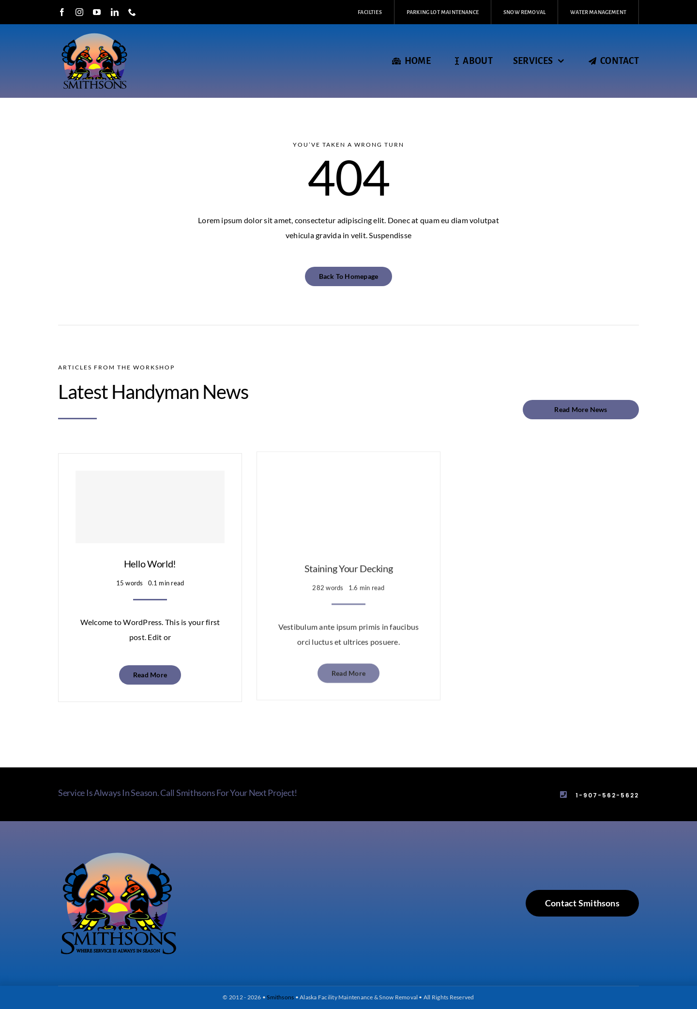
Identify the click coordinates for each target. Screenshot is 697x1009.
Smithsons (280, 997)
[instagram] (79, 12)
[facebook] (62, 12)
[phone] (132, 12)
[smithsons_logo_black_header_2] (94, 32)
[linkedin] (115, 12)
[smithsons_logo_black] (118, 853)
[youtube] (97, 12)
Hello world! (150, 556)
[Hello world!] (150, 499)
